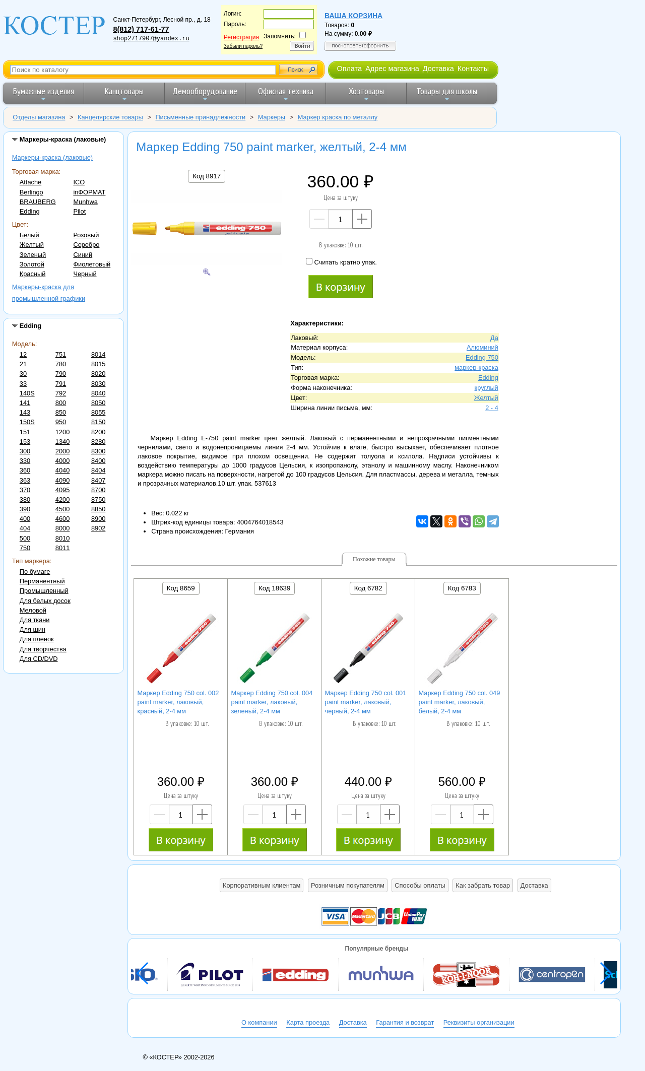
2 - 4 (491, 408)
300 (25, 451)
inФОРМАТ (89, 192)
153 (25, 441)
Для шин (32, 629)
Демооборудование (204, 94)
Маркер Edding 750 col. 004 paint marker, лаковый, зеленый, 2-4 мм (272, 702)
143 (25, 412)
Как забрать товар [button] (483, 885)
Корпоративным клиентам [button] (261, 885)
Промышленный (44, 590)
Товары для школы (446, 94)
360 (25, 470)
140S (27, 393)
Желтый (32, 244)
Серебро (86, 244)
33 (23, 383)
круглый (486, 387)
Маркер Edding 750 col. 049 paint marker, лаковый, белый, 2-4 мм (459, 702)
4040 (62, 470)
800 (60, 403)
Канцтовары (124, 94)
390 (25, 509)
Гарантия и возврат (405, 1022)
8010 (62, 538)
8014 (98, 354)
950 (60, 422)
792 (60, 393)
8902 (98, 528)
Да (494, 338)
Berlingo (31, 192)
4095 (62, 490)
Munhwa (85, 202)
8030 (98, 383)
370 (25, 490)
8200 (98, 432)
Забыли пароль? (243, 46)
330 (25, 460)
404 (25, 528)
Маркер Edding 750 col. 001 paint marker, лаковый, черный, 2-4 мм (366, 702)
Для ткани (35, 620)
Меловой (33, 610)
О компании (259, 1022)
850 (60, 412)
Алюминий (482, 347)
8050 (98, 403)
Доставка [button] (534, 885)
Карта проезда (308, 1022)
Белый (29, 235)
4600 (62, 518)
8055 (98, 412)
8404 (98, 470)
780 (60, 364)
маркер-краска (476, 367)
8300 (98, 451)
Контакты (473, 68)
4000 (62, 460)
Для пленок (37, 639)
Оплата (349, 68)
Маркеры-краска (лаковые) (52, 157)
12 (23, 354)
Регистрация (241, 37)
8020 (98, 373)
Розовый (86, 235)
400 (25, 518)
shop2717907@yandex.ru (151, 38)
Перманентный (42, 581)
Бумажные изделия (43, 94)
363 (25, 480)
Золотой (32, 264)
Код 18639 (274, 588)
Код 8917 (206, 176)
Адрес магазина (392, 68)
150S (27, 422)
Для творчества (43, 649)
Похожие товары (374, 559)
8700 (98, 490)
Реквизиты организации (478, 1022)
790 (60, 373)
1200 (62, 432)
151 (25, 432)
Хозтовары (366, 94)
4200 (62, 499)
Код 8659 (181, 588)
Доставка (438, 68)
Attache (30, 182)
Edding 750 (482, 357)
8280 (98, 441)
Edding (30, 211)
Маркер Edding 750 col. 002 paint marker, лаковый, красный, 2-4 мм (178, 702)
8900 (98, 518)
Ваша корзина (353, 16)
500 (25, 538)
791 (60, 383)
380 (25, 499)
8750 (98, 499)
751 (60, 354)
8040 (98, 393)
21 (23, 364)
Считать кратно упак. (341, 262)
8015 (98, 364)
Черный (84, 274)
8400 (98, 460)
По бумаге (35, 571)
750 (25, 548)
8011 (62, 548)
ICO (79, 182)
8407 (98, 480)
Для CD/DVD (39, 658)
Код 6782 (368, 588)
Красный (33, 274)
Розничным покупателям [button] (347, 885)
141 (25, 403)
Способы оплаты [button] (420, 885)
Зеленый (33, 254)
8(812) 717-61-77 (141, 29)
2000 (62, 451)
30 (23, 373)
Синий (82, 254)
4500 (62, 509)
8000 (62, 528)
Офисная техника (285, 94)
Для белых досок (45, 601)
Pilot (79, 211)
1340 (62, 441)
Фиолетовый (91, 264)
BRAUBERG (38, 202)
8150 (98, 422)
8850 (98, 509)
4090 (62, 480)
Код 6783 (462, 588)
